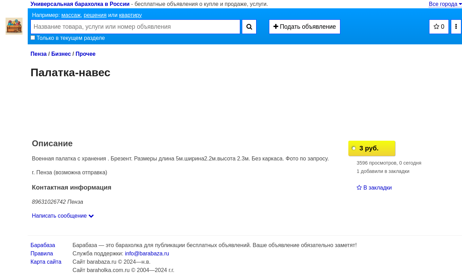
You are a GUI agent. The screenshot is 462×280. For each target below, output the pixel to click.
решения (95, 15)
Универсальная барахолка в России (80, 4)
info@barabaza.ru (147, 253)
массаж (71, 15)
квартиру (130, 15)
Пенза (38, 54)
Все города (445, 4)
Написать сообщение (63, 216)
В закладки (374, 188)
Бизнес (61, 54)
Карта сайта (45, 262)
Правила (41, 253)
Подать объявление (304, 26)
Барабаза (42, 245)
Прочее (86, 54)
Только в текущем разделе (67, 38)
